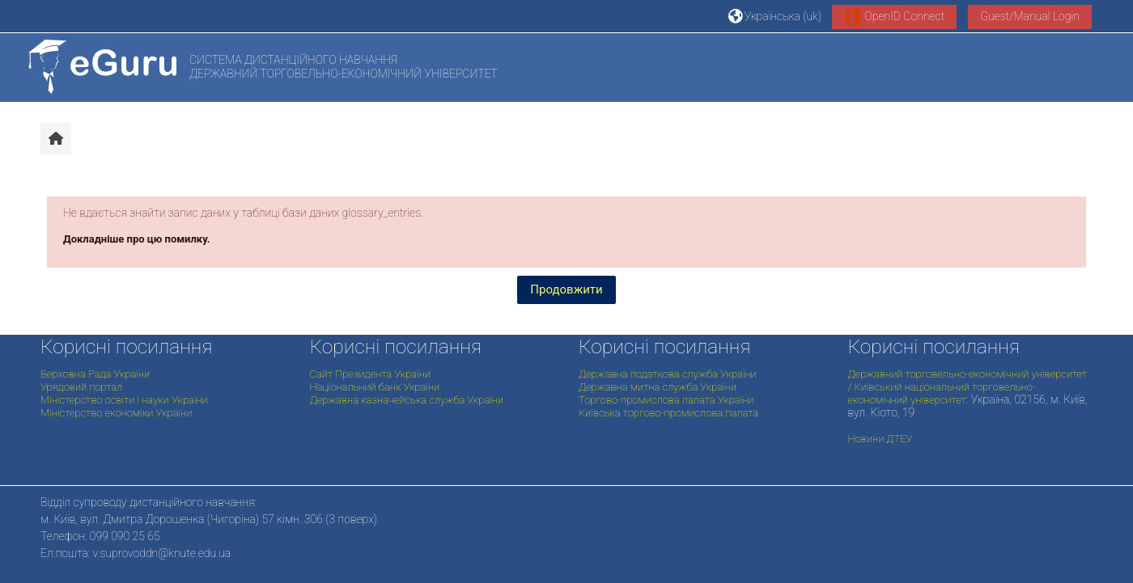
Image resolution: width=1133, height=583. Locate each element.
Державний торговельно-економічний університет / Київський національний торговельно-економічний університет (968, 387)
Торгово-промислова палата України (666, 400)
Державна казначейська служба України (407, 400)
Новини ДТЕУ (880, 439)
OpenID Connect (894, 17)
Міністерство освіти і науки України (124, 400)
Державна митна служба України (657, 387)
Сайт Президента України (370, 374)
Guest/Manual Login (1030, 16)
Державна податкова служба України (668, 374)
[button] (774, 15)
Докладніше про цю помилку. (136, 239)
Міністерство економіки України (116, 413)
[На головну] (102, 67)
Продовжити (566, 289)
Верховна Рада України (95, 374)
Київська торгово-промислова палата (668, 413)
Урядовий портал (81, 387)
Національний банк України (375, 387)
